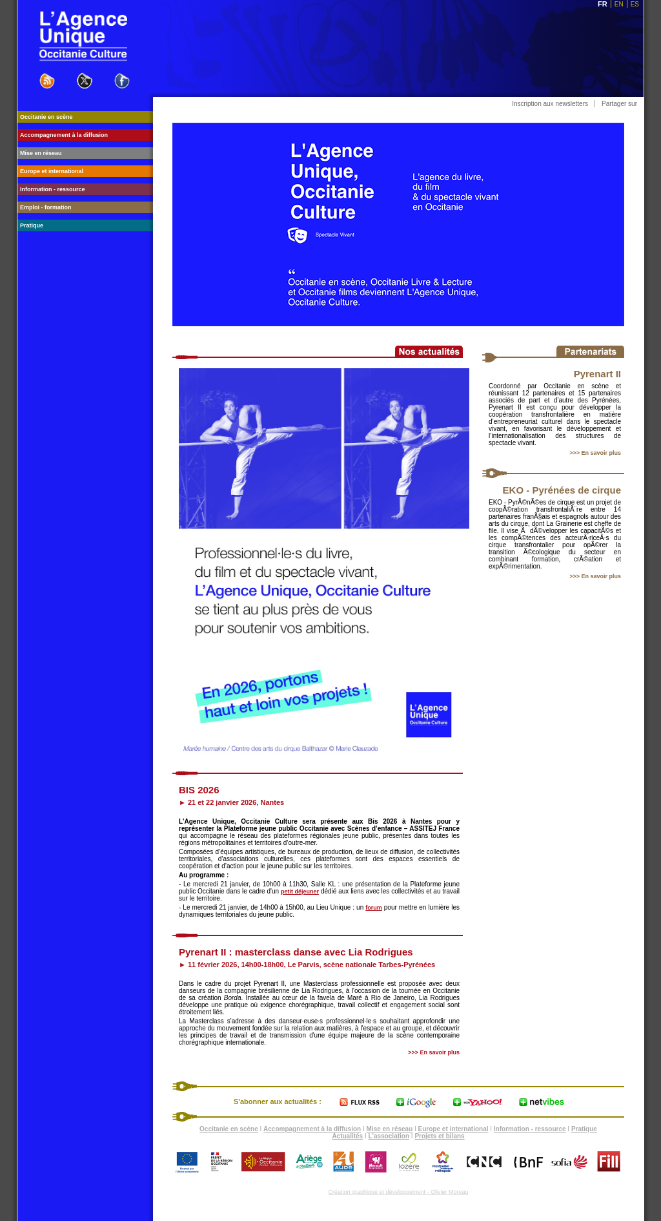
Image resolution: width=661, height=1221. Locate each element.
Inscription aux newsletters (550, 103)
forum (373, 907)
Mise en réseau (390, 1128)
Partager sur (619, 103)
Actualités (347, 1136)
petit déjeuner (300, 891)
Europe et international (453, 1128)
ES (635, 4)
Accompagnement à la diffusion (312, 1128)
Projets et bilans (439, 1136)
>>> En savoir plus (595, 453)
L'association (389, 1136)
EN (619, 4)
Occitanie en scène (228, 1128)
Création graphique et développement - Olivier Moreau (398, 1192)
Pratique (584, 1128)
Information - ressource (530, 1128)
